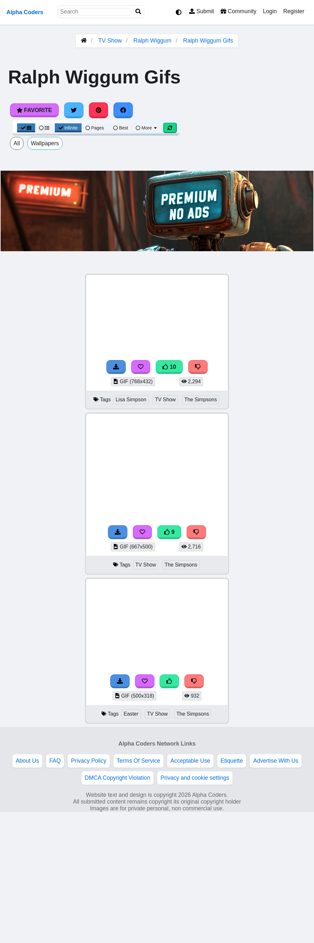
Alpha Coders (24, 12)
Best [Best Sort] (120, 127)
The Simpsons (200, 399)
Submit (201, 11)
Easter (130, 714)
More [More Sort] (147, 127)
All (17, 143)
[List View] (44, 127)
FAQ (55, 760)
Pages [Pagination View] (94, 127)
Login (270, 11)
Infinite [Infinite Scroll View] (68, 127)
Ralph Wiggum (152, 40)
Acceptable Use (190, 760)
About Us (27, 760)
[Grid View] (26, 127)
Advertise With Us (275, 760)
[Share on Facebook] (123, 110)
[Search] (138, 12)
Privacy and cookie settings (195, 778)
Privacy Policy (88, 760)
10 (169, 367)
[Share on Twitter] (73, 110)
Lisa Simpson (131, 399)
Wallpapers (45, 143)
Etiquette (232, 760)
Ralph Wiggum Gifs (208, 40)
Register (293, 11)
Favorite (34, 110)
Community (238, 11)
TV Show (110, 40)
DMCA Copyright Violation (117, 778)
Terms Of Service (138, 760)
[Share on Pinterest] (98, 110)
